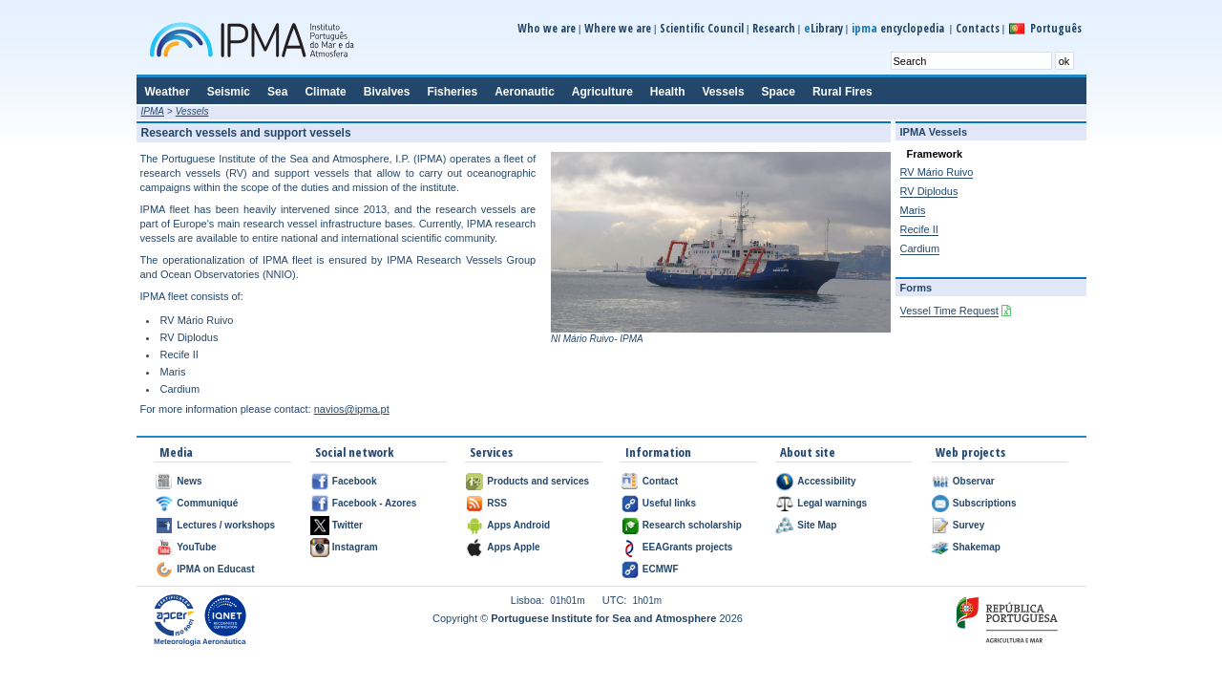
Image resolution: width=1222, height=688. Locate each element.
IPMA (152, 111)
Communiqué (207, 503)
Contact (660, 481)
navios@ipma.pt (352, 409)
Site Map (816, 525)
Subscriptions (985, 503)
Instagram (355, 547)
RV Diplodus (929, 191)
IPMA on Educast (215, 569)
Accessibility (826, 481)
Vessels (192, 111)
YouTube (196, 547)
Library (823, 28)
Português (1056, 28)
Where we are (617, 28)
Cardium (920, 248)
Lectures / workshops (226, 525)
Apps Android (518, 525)
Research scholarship (692, 525)
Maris (913, 210)
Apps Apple (513, 547)
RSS (497, 503)
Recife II (919, 229)
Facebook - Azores (374, 503)
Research (773, 28)
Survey (968, 525)
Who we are (546, 28)
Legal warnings (832, 503)
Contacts (978, 28)
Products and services (538, 481)
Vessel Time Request (949, 310)
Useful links (669, 503)
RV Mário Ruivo (937, 172)
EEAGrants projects (687, 547)
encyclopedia (899, 28)
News (189, 481)
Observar (974, 481)
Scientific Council (702, 28)
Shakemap (977, 547)
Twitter (347, 525)
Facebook (354, 481)
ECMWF (661, 569)
